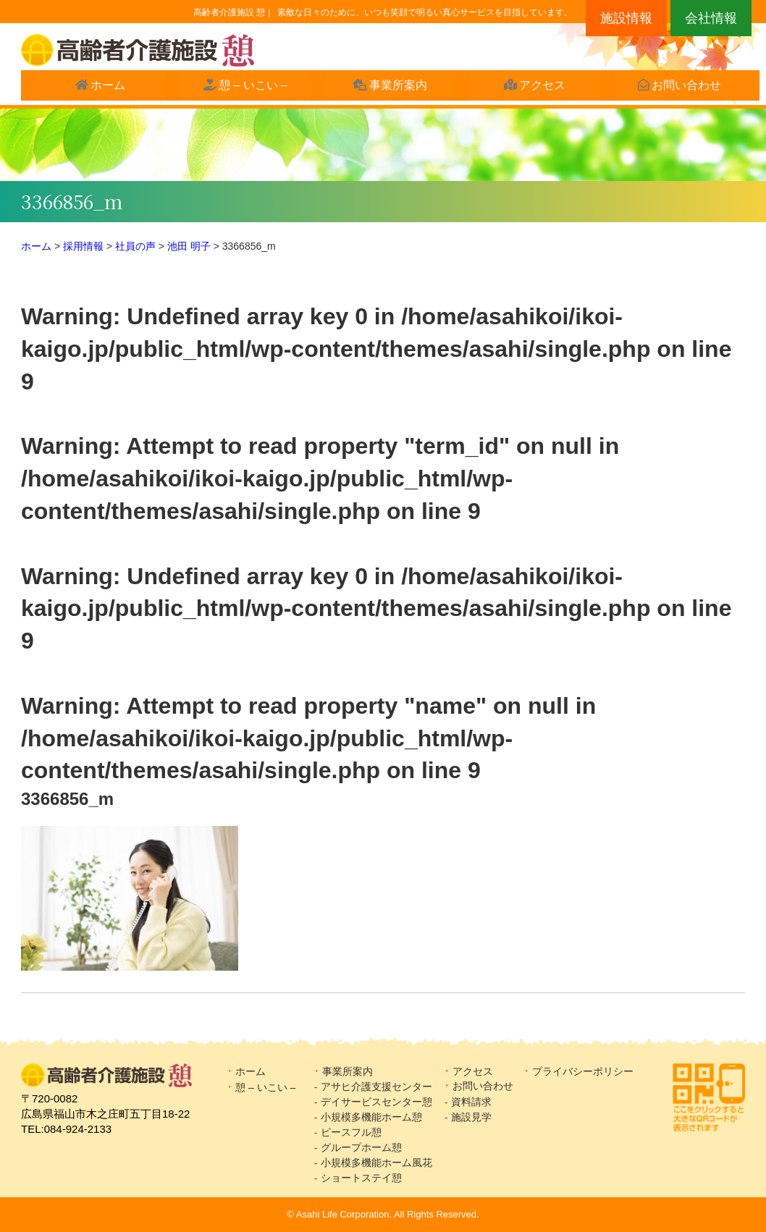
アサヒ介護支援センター (376, 1086)
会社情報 (711, 18)
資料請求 (471, 1101)
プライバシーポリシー (583, 1071)
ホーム (101, 88)
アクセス (536, 88)
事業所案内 (392, 88)
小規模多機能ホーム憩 (371, 1117)
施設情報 (626, 18)
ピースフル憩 (351, 1132)
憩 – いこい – (245, 88)
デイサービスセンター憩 (376, 1101)
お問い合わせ (680, 88)
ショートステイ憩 (361, 1178)
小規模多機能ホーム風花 (376, 1162)
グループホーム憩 (361, 1147)
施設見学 (476, 1117)
